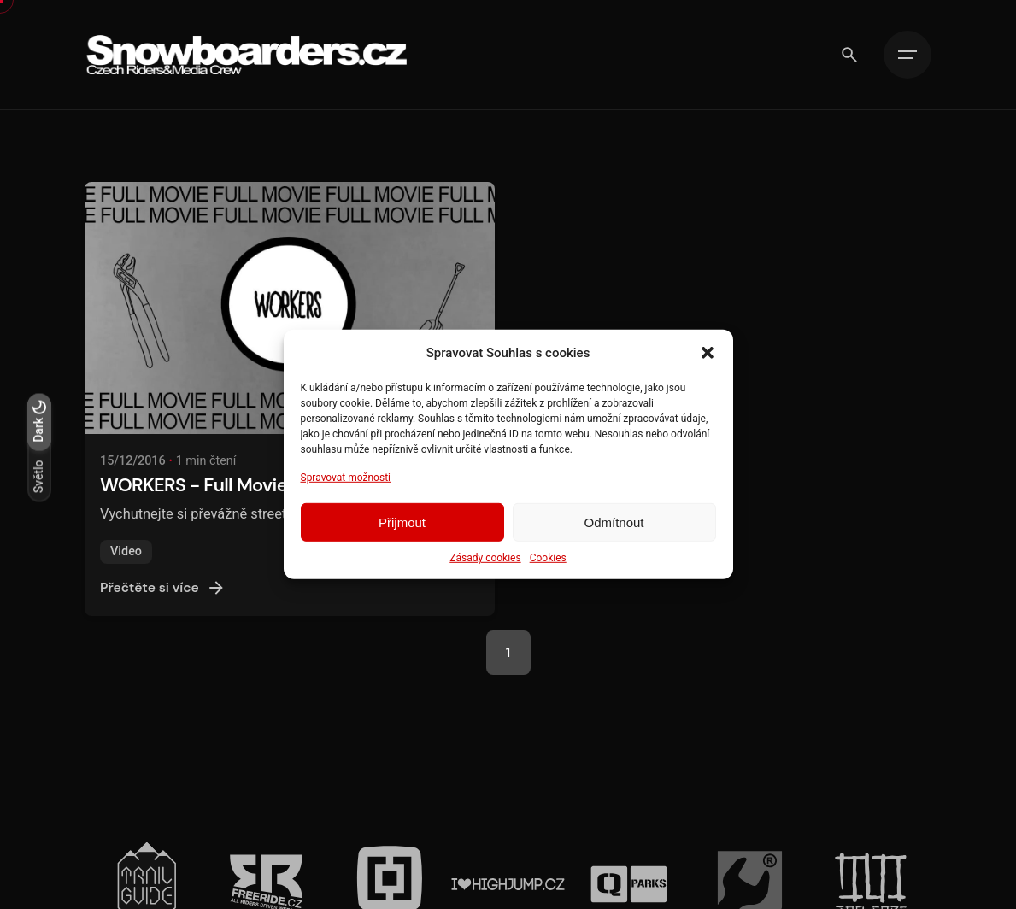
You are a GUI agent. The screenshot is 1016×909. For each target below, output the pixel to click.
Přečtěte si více (163, 595)
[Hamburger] (907, 55)
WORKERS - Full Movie (193, 492)
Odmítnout (613, 522)
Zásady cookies (484, 558)
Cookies (548, 558)
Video (126, 559)
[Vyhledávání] (849, 54)
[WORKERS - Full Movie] (289, 316)
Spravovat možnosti (346, 478)
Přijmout (402, 522)
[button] (707, 352)
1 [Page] (508, 652)
